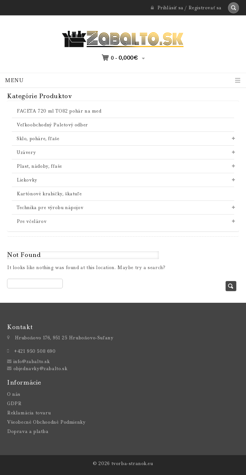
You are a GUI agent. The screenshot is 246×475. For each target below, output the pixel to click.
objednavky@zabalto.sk (40, 368)
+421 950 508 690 (35, 351)
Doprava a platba (28, 431)
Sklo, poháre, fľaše (38, 138)
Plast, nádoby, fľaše (39, 166)
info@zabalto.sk (31, 361)
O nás (13, 394)
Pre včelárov (31, 221)
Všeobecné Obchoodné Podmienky (46, 422)
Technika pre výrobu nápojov (50, 207)
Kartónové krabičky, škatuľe (49, 194)
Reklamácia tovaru (29, 413)
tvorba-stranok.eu (132, 463)
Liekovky (27, 180)
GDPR (14, 403)
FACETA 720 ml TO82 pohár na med (59, 111)
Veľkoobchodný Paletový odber (52, 125)
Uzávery (26, 152)
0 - (124, 57)
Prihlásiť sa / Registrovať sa (186, 8)
